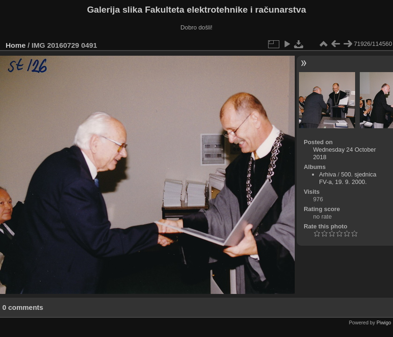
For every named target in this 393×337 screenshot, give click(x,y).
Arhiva (327, 174)
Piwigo (384, 322)
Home (16, 45)
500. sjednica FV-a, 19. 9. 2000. (347, 178)
